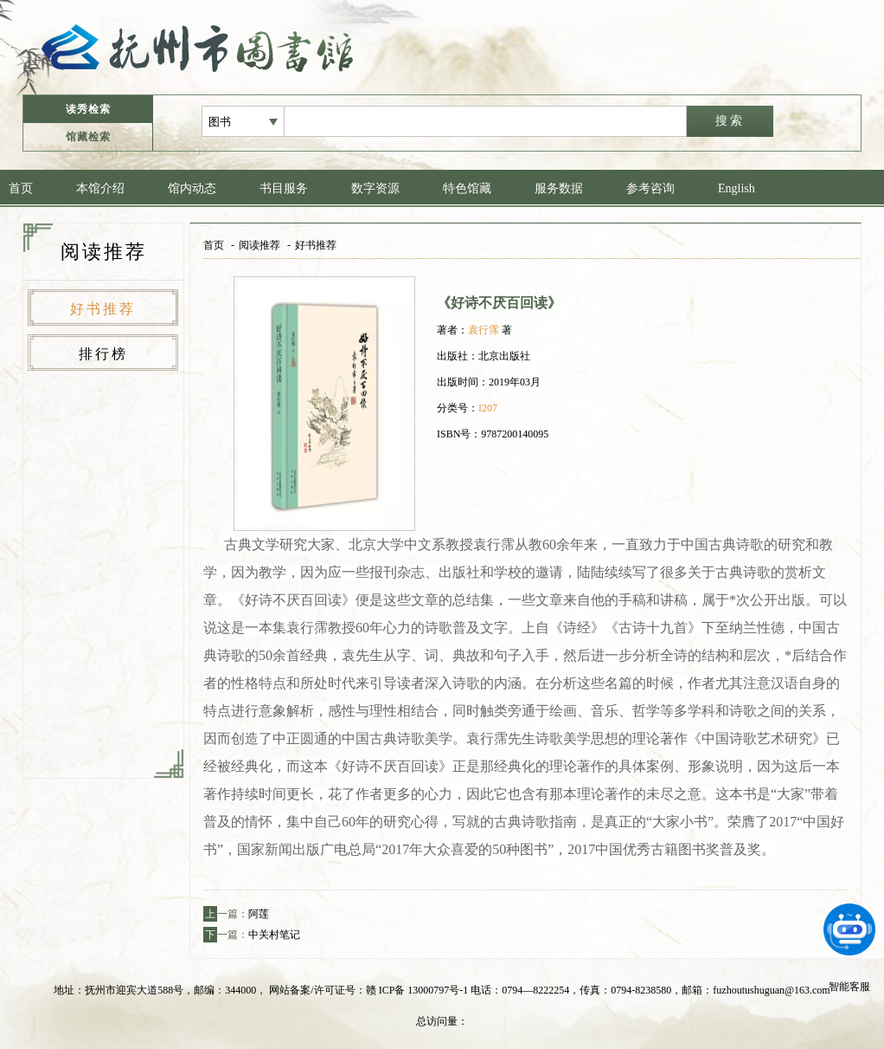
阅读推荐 (259, 245)
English (736, 188)
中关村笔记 (274, 935)
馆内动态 (192, 188)
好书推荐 (103, 308)
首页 (21, 188)
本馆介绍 (100, 188)
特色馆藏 (467, 188)
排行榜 (103, 353)
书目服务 (283, 188)
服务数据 (559, 188)
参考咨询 (650, 188)
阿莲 (258, 914)
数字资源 (375, 188)
